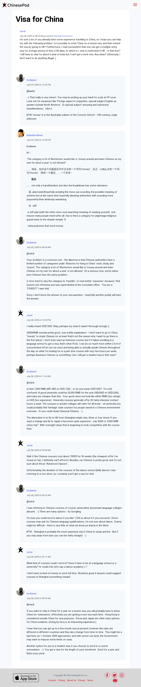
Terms (90, 680)
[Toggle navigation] (135, 5)
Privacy (81, 680)
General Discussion (63, 36)
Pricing (61, 680)
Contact (52, 680)
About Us (71, 680)
